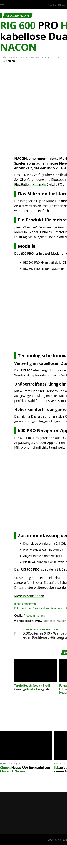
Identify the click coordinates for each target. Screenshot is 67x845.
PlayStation (22, 184)
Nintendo (39, 184)
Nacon (62, 621)
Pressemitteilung (34, 615)
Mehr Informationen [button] (29, 596)
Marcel (12, 60)
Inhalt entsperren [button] (25, 604)
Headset (50, 621)
